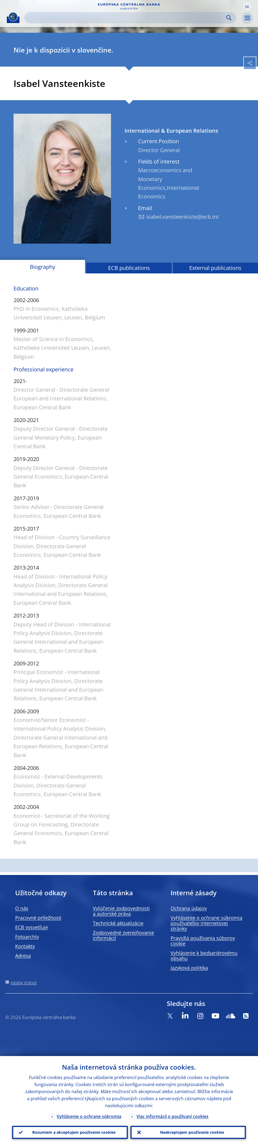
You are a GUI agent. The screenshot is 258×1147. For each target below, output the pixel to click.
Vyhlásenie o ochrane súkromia (89, 1116)
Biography (42, 266)
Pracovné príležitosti (38, 917)
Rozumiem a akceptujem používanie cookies (74, 1132)
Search (228, 17)
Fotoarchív (27, 936)
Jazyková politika (189, 968)
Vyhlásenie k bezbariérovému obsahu (204, 956)
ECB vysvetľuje (31, 927)
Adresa (23, 955)
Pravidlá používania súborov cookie (203, 941)
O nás (21, 908)
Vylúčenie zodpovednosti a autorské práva (121, 911)
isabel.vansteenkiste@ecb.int (182, 216)
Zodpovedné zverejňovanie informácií (123, 935)
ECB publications (129, 268)
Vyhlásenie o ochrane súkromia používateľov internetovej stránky (206, 923)
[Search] (126, 17)
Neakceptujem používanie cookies (192, 1132)
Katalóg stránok (24, 982)
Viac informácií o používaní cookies (172, 1116)
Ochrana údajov (189, 908)
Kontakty (25, 946)
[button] (247, 6)
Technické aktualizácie (118, 923)
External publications (215, 268)
